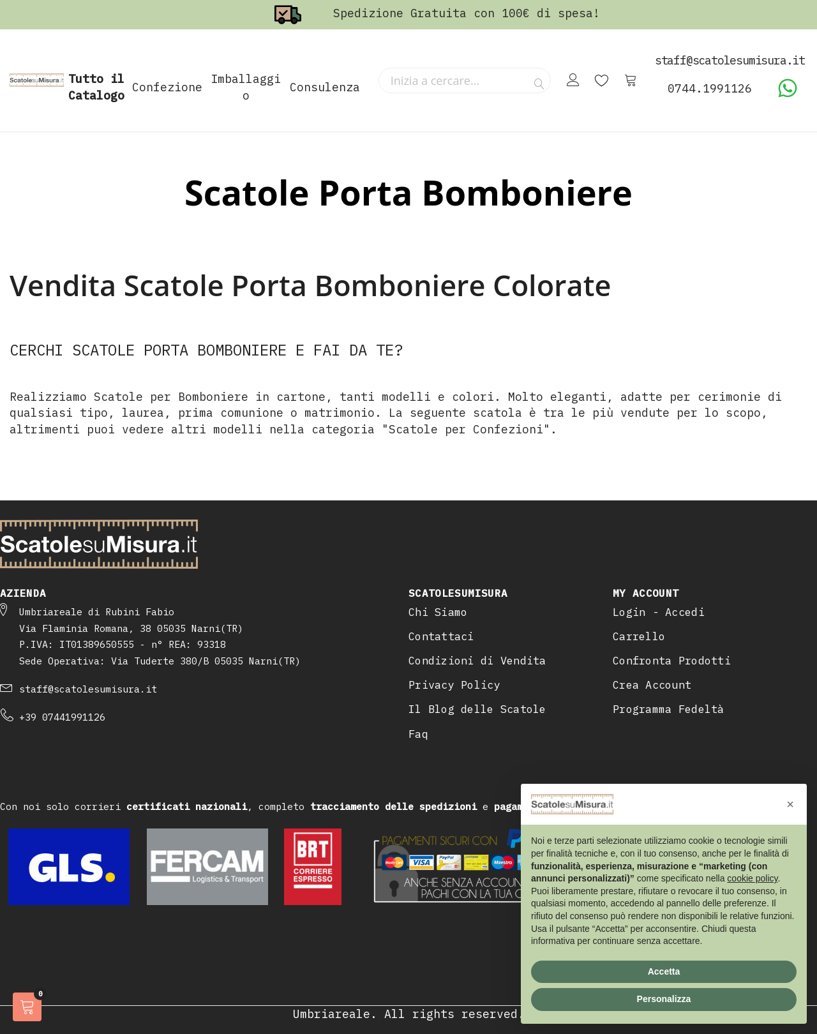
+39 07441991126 (62, 717)
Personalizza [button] (664, 999)
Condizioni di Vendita (477, 661)
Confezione (167, 87)
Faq (418, 734)
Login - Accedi (659, 612)
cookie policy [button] (752, 878)
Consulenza (325, 87)
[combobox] (465, 80)
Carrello (639, 636)
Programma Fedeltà (668, 709)
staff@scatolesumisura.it (88, 689)
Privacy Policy (454, 685)
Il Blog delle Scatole (477, 709)
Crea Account (652, 685)
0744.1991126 (710, 88)
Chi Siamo (437, 612)
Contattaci (441, 636)
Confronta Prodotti (672, 661)
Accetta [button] (664, 971)
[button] (790, 804)
